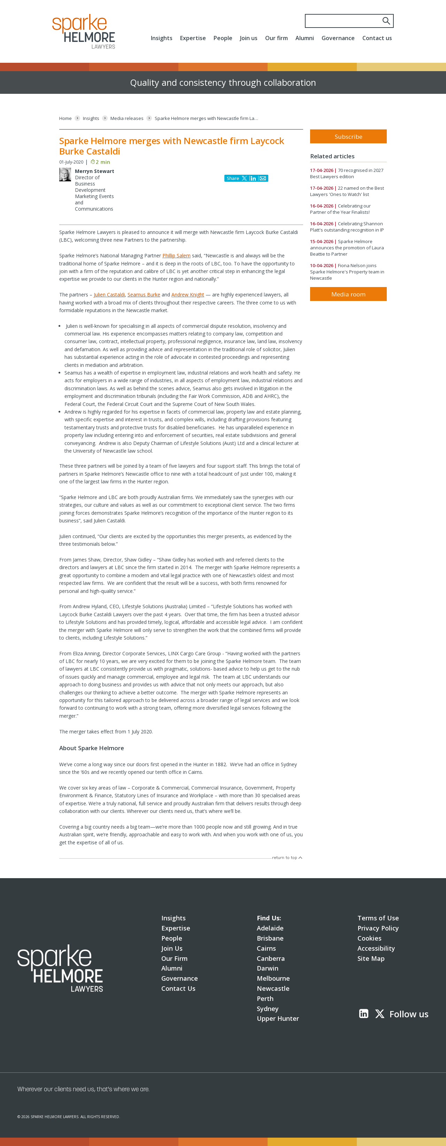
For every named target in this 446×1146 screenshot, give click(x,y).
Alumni (304, 38)
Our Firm (174, 958)
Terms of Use (378, 918)
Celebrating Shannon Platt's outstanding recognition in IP (347, 226)
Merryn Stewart (94, 171)
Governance (338, 38)
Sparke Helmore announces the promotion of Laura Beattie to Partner (347, 247)
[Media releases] (127, 118)
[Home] (65, 118)
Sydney (268, 1008)
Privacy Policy (378, 928)
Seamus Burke (144, 294)
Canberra (271, 958)
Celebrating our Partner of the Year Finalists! (340, 209)
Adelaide (270, 928)
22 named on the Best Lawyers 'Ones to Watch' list (347, 191)
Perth (265, 998)
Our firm (276, 38)
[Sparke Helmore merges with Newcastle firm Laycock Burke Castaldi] (207, 118)
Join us (248, 38)
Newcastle (273, 988)
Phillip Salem (176, 255)
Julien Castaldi (109, 294)
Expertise (193, 38)
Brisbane (270, 938)
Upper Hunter (278, 1018)
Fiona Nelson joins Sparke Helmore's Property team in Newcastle (347, 271)
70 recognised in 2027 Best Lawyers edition (346, 173)
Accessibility (376, 948)
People (223, 38)
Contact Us (178, 988)
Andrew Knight (187, 294)
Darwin (267, 968)
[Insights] (91, 118)
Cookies (369, 938)
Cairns (266, 948)
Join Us (172, 948)
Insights (161, 38)
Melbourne (273, 978)
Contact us (377, 38)
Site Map (371, 958)
